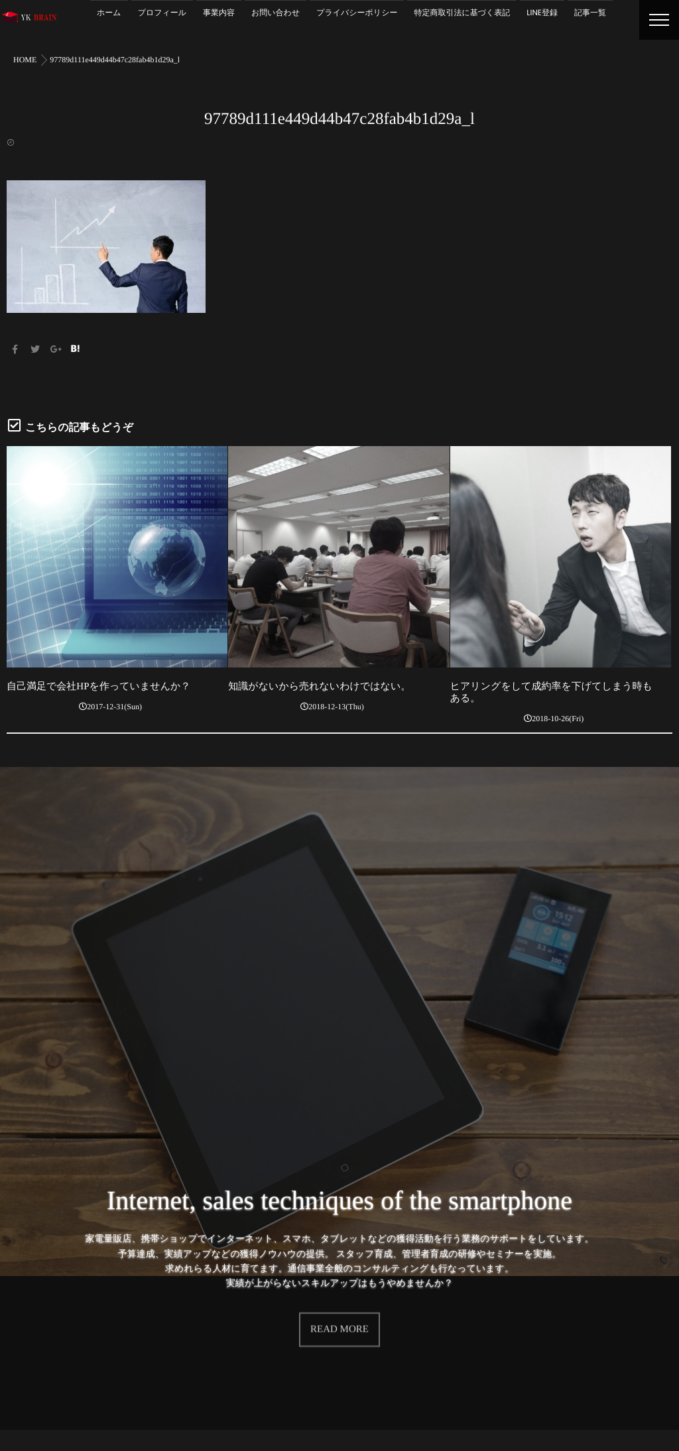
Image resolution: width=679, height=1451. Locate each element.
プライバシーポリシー (356, 13)
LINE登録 (542, 13)
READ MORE (339, 1313)
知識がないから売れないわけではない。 (319, 686)
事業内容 (219, 13)
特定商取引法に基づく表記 (462, 13)
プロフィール (162, 13)
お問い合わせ (275, 13)
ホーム (109, 13)
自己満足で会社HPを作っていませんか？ (98, 686)
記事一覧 (590, 13)
